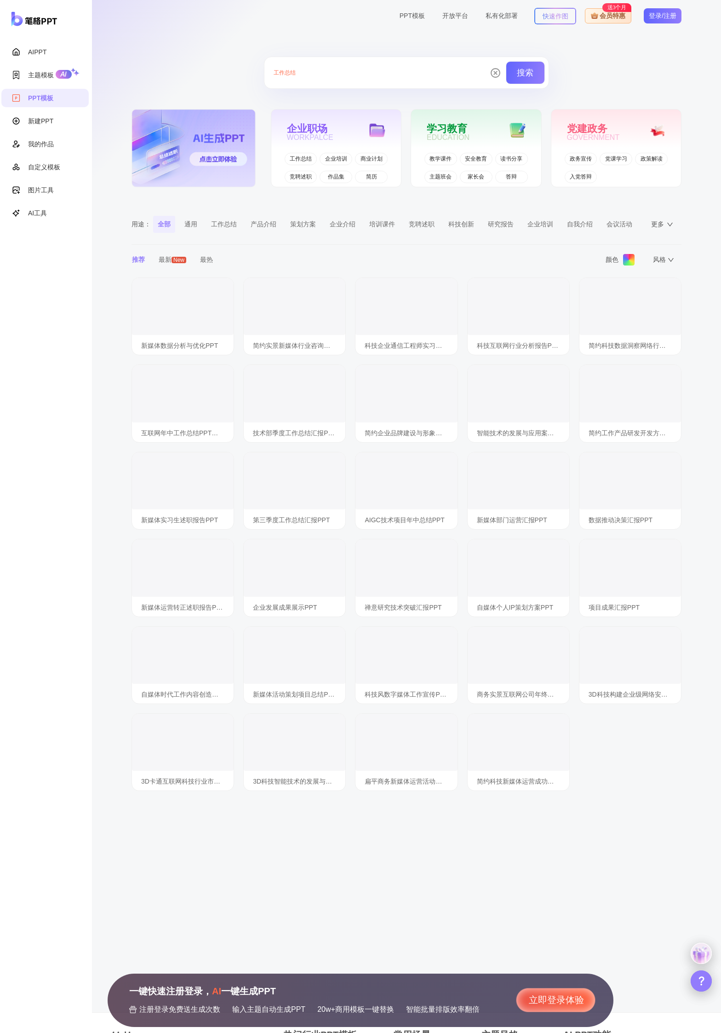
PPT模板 (412, 15)
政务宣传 (581, 159)
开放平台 (455, 15)
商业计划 (371, 159)
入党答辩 (581, 176)
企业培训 (336, 159)
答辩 (511, 176)
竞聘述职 (301, 176)
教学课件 (440, 159)
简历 (371, 176)
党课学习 (616, 159)
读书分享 (511, 159)
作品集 (336, 176)
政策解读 (652, 159)
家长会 (476, 176)
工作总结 (301, 159)
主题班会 (440, 176)
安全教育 (476, 159)
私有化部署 (502, 15)
